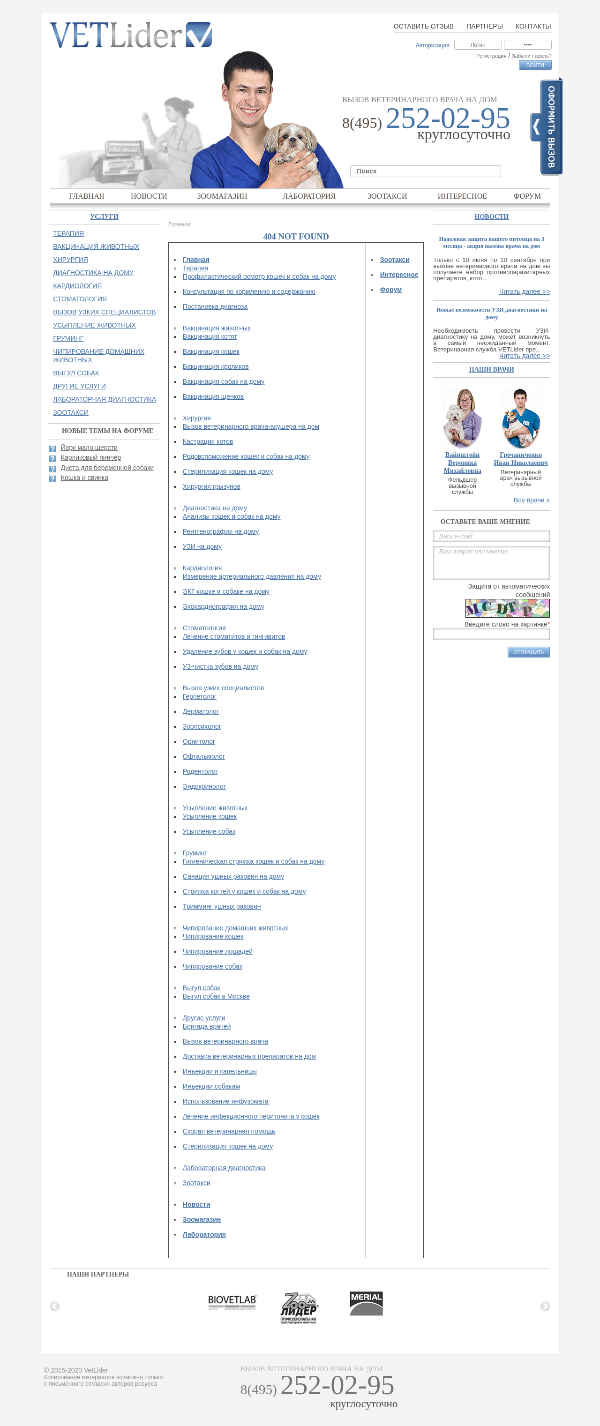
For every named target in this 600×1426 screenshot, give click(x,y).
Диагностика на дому (215, 508)
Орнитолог (199, 741)
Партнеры (484, 26)
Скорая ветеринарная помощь (229, 1131)
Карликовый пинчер (91, 457)
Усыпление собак (209, 831)
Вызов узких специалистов (223, 688)
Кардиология (202, 568)
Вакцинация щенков (213, 396)
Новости (149, 196)
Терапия (195, 268)
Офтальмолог (204, 756)
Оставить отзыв (424, 26)
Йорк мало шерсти (89, 447)
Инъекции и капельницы (220, 1071)
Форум (527, 196)
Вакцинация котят (210, 336)
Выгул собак (201, 988)
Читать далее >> (524, 291)
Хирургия (197, 418)
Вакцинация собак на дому (224, 381)
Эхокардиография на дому (223, 606)
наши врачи (491, 369)
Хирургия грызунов (211, 486)
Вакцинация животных (217, 328)
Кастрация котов (208, 441)
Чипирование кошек (213, 936)
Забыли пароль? (532, 56)
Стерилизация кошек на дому (228, 471)
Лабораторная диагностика (224, 1168)
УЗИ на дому (202, 546)
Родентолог (200, 771)
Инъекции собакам (211, 1086)
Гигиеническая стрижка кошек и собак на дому (254, 861)
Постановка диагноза (215, 306)
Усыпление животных (215, 808)
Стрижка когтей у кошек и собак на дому (244, 891)
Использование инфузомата (226, 1101)
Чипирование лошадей (218, 951)
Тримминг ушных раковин (222, 906)
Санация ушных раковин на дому (233, 876)
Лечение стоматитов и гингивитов (234, 636)
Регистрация (491, 56)
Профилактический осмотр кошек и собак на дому (259, 276)
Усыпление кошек (210, 816)
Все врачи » (532, 500)
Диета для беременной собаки (107, 467)
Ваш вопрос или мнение (491, 563)
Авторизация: (433, 45)
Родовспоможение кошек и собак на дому (246, 456)
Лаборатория (309, 196)
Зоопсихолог (202, 726)
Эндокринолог (204, 786)
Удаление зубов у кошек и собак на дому (245, 651)
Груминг (195, 853)
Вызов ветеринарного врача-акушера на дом (251, 426)
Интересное (463, 196)
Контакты (533, 26)
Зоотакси (387, 196)
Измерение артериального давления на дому (252, 576)
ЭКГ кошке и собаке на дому (226, 591)
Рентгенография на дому (221, 531)
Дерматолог (201, 711)
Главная (86, 196)
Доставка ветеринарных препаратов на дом (249, 1056)
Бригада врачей (207, 1026)
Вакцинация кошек (211, 351)
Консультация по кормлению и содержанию (249, 291)
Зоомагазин (222, 196)
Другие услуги (204, 1018)
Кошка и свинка (84, 477)
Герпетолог (200, 696)
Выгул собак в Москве (216, 996)
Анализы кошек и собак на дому (232, 516)
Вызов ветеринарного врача (225, 1041)
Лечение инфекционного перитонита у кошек (251, 1116)
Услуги (104, 216)
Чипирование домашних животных (235, 928)
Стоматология (204, 628)
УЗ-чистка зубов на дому (220, 666)
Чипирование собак (212, 966)
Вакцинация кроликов (216, 366)
